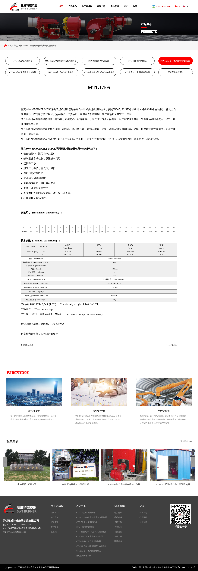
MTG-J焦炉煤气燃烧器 (137, 61)
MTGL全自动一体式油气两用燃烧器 (40, 46)
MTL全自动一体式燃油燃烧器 (137, 72)
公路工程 (118, 522)
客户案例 (115, 6)
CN (178, 6)
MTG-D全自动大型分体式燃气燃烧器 (60, 61)
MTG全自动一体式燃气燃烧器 (60, 72)
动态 (126, 6)
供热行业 (118, 527)
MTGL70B (173, 345)
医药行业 (118, 541)
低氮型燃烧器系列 (175, 72)
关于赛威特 (87, 6)
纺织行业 (118, 517)
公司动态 (143, 513)
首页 (61, 6)
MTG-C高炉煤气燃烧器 (22, 61)
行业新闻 (143, 517)
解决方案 (101, 6)
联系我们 (54, 532)
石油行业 (118, 532)
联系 (135, 6)
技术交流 (143, 522)
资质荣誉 (54, 522)
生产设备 (54, 517)
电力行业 (118, 513)
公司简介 (54, 513)
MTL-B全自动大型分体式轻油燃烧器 (99, 72)
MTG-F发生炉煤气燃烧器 (99, 61)
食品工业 (118, 536)
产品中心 (72, 6)
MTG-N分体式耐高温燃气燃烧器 (22, 72)
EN (186, 6)
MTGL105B (28, 345)
